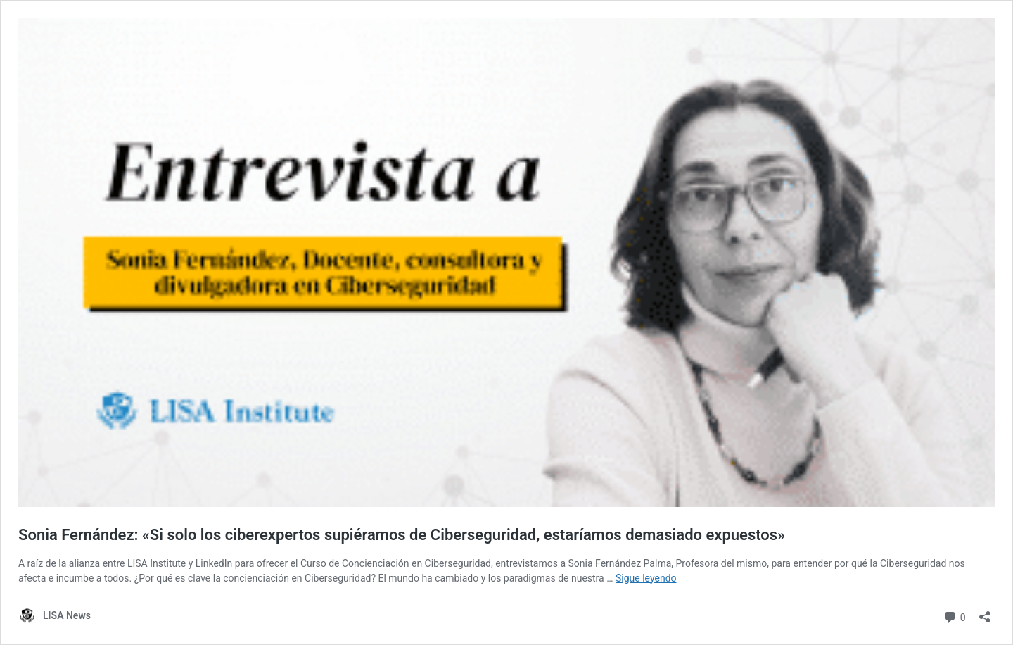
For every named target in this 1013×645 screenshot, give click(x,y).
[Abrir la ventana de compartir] (985, 612)
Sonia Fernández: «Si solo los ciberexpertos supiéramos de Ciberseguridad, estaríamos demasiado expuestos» (401, 535)
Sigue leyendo (646, 578)
